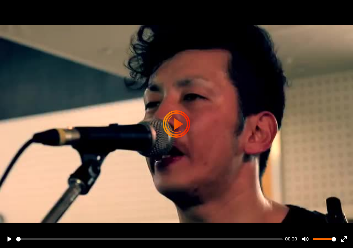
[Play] (8, 239)
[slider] (149, 239)
